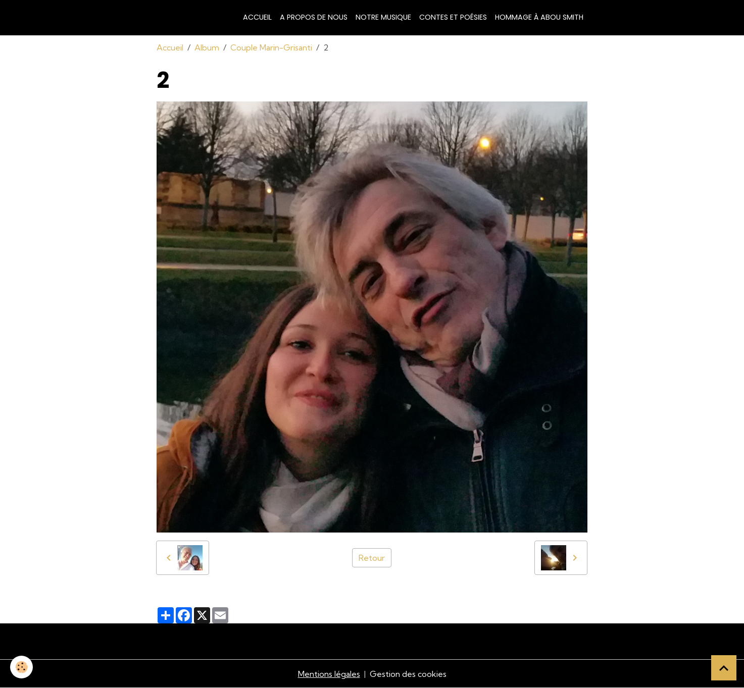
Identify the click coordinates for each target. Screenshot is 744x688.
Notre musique (383, 17)
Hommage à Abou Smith (539, 17)
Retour (372, 558)
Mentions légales (329, 674)
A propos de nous (314, 17)
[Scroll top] (723, 667)
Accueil (257, 17)
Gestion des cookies (408, 674)
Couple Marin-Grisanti (271, 47)
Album (206, 47)
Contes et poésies (453, 17)
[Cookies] (21, 667)
